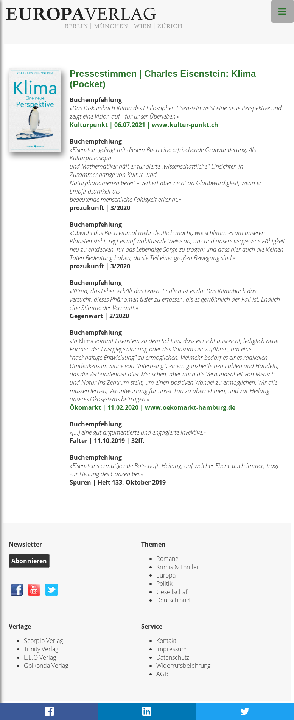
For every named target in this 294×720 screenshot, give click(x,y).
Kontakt (166, 640)
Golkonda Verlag (46, 665)
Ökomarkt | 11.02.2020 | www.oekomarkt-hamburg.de (152, 407)
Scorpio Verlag (43, 640)
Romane (167, 558)
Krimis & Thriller (177, 567)
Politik (164, 583)
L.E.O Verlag (40, 657)
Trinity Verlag (41, 649)
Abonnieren (29, 561)
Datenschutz (172, 657)
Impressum (171, 649)
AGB (162, 674)
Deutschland (173, 600)
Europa (166, 575)
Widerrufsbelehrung (183, 665)
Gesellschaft (172, 592)
